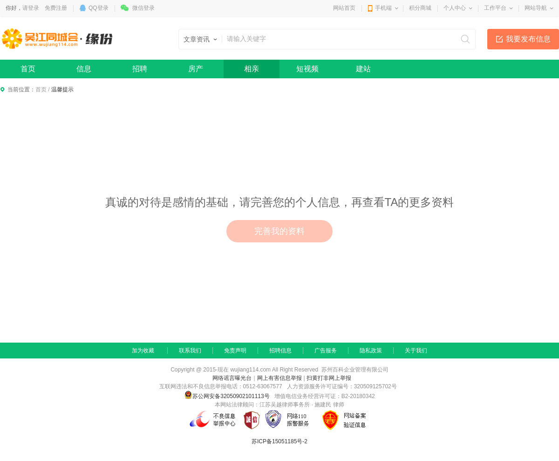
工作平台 (495, 8)
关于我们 (416, 350)
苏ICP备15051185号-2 (279, 441)
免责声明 (235, 350)
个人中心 (454, 8)
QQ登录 (99, 8)
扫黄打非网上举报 (329, 378)
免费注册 (56, 8)
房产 (195, 69)
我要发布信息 (528, 39)
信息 (83, 69)
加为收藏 (143, 350)
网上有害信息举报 (279, 378)
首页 (27, 69)
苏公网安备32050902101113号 (226, 396)
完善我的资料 (279, 231)
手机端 (383, 8)
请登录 (30, 8)
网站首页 (344, 8)
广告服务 (325, 350)
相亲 (251, 69)
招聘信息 (280, 350)
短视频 (307, 69)
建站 (363, 69)
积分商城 (420, 8)
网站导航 (536, 8)
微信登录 (143, 8)
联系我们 (190, 350)
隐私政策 (371, 350)
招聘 (139, 69)
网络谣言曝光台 (232, 378)
